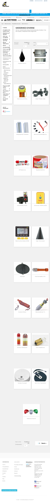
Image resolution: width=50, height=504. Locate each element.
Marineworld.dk (24, 15)
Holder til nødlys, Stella (40, 98)
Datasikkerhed (5, 468)
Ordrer (15, 466)
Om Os (4, 464)
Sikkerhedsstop (7, 70)
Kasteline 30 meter (22, 312)
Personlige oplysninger (18, 464)
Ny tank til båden (5, 99)
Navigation (5, 54)
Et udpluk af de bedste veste (6, 30)
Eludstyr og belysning (5, 51)
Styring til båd (6, 47)
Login (27, 464)
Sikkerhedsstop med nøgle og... (40, 134)
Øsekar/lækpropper (8, 75)
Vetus (4, 97)
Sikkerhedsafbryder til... (40, 312)
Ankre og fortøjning (5, 37)
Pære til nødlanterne (40, 347)
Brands (4, 480)
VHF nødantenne (22, 169)
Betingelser (5, 471)
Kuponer (16, 473)
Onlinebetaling (17, 475)
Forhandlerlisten (6, 466)
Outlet (4, 89)
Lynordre (31, 0)
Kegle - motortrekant (40, 240)
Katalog (4, 476)
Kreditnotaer (16, 468)
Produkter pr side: (26, 43)
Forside (5, 27)
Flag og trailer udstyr (6, 86)
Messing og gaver (5, 91)
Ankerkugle (22, 276)
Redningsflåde (6, 64)
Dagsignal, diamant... (22, 63)
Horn (5, 71)
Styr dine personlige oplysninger (9, 490)
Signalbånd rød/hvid (40, 169)
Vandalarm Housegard (22, 383)
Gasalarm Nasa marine (40, 63)
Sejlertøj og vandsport (5, 94)
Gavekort (8, 111)
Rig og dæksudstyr (6, 43)
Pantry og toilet (6, 49)
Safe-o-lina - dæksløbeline (40, 383)
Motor (4, 45)
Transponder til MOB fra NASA (40, 205)
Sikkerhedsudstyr (7, 55)
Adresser (16, 471)
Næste (44, 443)
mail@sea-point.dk (38, 474)
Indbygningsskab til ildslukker (22, 134)
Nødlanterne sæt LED (31, 418)
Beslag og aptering (5, 40)
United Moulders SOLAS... (22, 205)
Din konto (17, 462)
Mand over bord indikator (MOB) (22, 240)
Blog (3, 478)
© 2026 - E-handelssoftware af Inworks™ (25, 499)
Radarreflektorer (7, 83)
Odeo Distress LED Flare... (22, 98)
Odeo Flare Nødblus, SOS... (40, 276)
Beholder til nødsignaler (22, 347)
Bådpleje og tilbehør (6, 33)
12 (24, 46)
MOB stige (6, 79)
